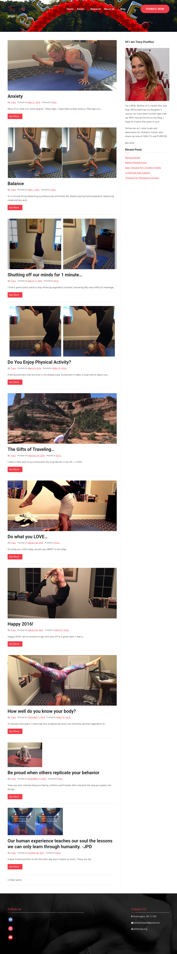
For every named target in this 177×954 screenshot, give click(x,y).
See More (15, 116)
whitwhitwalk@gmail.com (146, 922)
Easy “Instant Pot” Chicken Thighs (143, 167)
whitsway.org (140, 928)
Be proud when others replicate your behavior (53, 772)
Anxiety (15, 96)
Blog (124, 8)
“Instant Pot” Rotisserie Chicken (142, 177)
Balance (16, 183)
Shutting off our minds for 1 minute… (45, 274)
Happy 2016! (20, 624)
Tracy (13, 102)
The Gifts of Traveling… (31, 449)
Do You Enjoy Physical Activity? (39, 362)
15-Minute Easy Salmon (137, 172)
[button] (85, 8)
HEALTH (56, 368)
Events (82, 8)
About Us (110, 8)
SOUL (54, 102)
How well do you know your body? (42, 711)
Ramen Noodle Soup (136, 162)
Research (95, 8)
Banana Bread (132, 157)
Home (70, 8)
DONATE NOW (155, 8)
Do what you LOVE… (28, 536)
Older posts (15, 879)
